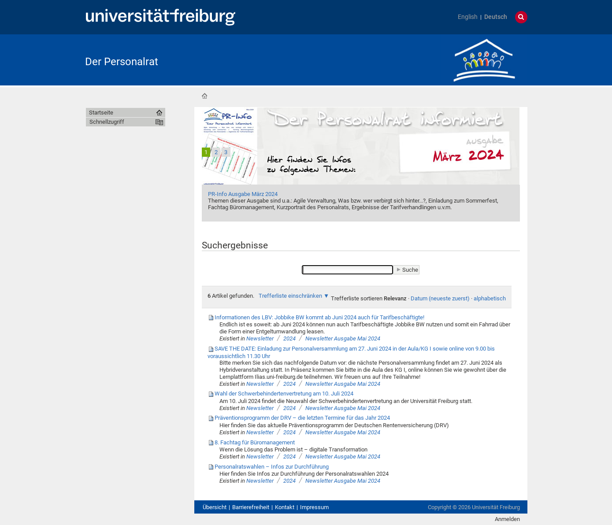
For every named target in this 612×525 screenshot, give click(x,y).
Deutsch (495, 17)
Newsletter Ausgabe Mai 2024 (342, 338)
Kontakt (284, 507)
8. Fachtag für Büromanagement (255, 442)
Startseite (204, 96)
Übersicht (214, 507)
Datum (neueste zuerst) (440, 298)
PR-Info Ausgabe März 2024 (243, 194)
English (468, 17)
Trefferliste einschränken (290, 295)
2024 (289, 338)
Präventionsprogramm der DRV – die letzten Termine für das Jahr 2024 (302, 417)
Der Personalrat (121, 61)
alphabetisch (490, 298)
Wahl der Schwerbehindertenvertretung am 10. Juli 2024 (284, 393)
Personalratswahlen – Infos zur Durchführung (272, 466)
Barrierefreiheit (250, 507)
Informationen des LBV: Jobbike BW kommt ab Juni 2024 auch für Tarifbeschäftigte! (319, 317)
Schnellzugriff (106, 121)
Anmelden (507, 519)
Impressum (314, 507)
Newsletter (260, 338)
